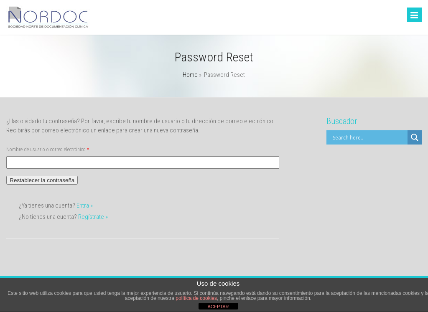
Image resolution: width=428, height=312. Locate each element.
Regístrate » (93, 217)
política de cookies (196, 298)
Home (190, 75)
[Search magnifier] (415, 137)
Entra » (84, 205)
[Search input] (369, 137)
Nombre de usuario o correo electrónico (47, 149)
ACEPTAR (218, 306)
